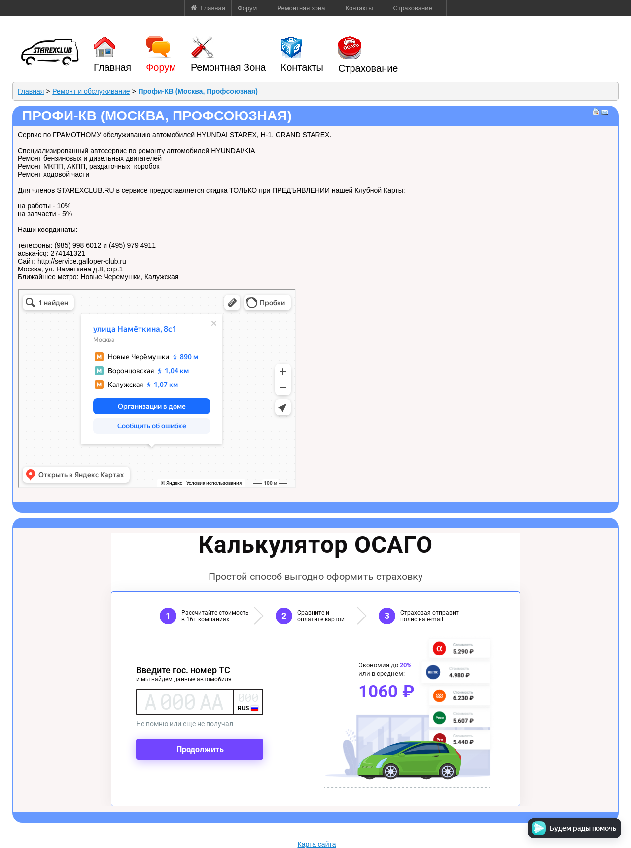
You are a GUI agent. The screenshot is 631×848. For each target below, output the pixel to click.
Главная (31, 91)
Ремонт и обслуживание (91, 91)
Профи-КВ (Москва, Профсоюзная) (197, 91)
